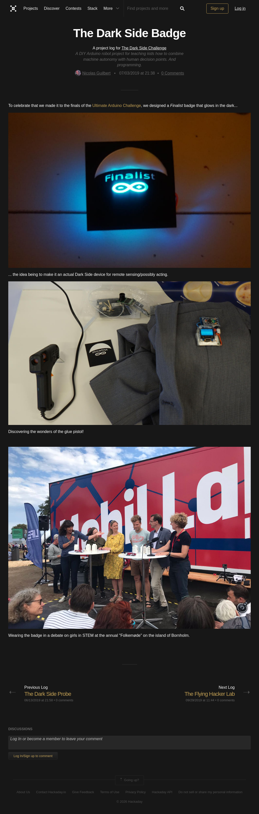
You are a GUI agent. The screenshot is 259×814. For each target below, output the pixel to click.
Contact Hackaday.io (51, 792)
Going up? (129, 780)
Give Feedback (83, 792)
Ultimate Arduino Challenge (116, 105)
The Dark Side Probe (47, 694)
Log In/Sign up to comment (33, 756)
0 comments (64, 700)
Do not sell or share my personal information (210, 792)
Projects (31, 8)
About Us (23, 792)
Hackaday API (162, 792)
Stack (93, 8)
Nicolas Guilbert (93, 73)
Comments (172, 73)
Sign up (217, 8)
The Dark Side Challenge (144, 48)
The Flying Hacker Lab (210, 694)
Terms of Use (109, 792)
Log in (240, 8)
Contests (73, 8)
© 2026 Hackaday (130, 801)
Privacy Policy (135, 792)
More (113, 9)
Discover (51, 8)
